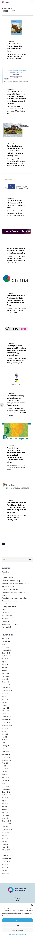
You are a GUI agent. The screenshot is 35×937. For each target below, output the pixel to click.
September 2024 (7, 691)
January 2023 (5, 748)
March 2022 (5, 777)
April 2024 (5, 705)
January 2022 (5, 783)
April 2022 (5, 775)
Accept (17, 920)
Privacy (13, 934)
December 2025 (6, 647)
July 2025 (4, 662)
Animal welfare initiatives (9, 601)
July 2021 (4, 801)
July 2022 (4, 766)
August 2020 (5, 832)
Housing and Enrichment (9, 607)
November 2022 (6, 754)
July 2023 (4, 731)
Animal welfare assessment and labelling (13, 592)
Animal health (6, 621)
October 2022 (6, 757)
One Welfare (5, 612)
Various (4, 610)
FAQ (17, 901)
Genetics (4, 595)
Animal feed (5, 572)
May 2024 (4, 702)
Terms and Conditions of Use (21, 934)
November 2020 (6, 824)
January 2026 (5, 644)
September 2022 (7, 760)
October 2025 (6, 653)
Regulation (5, 618)
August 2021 (5, 798)
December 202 (6, 873)
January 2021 (5, 818)
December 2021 (6, 786)
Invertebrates (6, 604)
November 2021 (6, 789)
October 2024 (6, 688)
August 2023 (5, 728)
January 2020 (5, 853)
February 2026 (6, 641)
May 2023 (4, 737)
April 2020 (5, 844)
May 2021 (4, 806)
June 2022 (5, 769)
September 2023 (7, 725)
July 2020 (4, 835)
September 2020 (7, 830)
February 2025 (6, 676)
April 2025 (5, 670)
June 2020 (5, 838)
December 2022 (6, 751)
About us (17, 898)
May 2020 (4, 841)
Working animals (6, 627)
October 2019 (6, 861)
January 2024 (5, 714)
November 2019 (6, 859)
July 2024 (4, 696)
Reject (17, 925)
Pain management (7, 615)
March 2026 (5, 638)
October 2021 (6, 792)
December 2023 (6, 717)
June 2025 (5, 664)
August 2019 (5, 864)
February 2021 (6, 815)
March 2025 (5, 673)
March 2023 (5, 743)
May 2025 (4, 667)
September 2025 (7, 656)
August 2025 (5, 659)
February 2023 (6, 746)
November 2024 (6, 685)
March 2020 (5, 847)
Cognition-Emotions (7, 578)
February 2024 (6, 711)
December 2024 (6, 682)
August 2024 (5, 693)
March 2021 (5, 812)
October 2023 (6, 722)
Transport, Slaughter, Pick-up (10, 624)
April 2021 (5, 809)
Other (3, 575)
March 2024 (5, 708)
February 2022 (6, 780)
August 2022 (5, 763)
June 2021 (5, 803)
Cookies (10, 934)
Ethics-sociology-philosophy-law (11, 589)
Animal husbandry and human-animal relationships (16, 583)
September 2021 (7, 795)
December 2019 (6, 856)
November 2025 (6, 650)
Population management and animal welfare (14, 598)
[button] (32, 905)
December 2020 (6, 821)
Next (11, 544)
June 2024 (5, 699)
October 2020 (6, 827)
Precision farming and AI (9, 586)
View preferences (17, 930)
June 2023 (5, 734)
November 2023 (6, 719)
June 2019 (5, 867)
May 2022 (4, 772)
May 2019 (4, 870)
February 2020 (6, 850)
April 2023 (5, 740)
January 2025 (5, 679)
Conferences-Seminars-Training (11, 581)
